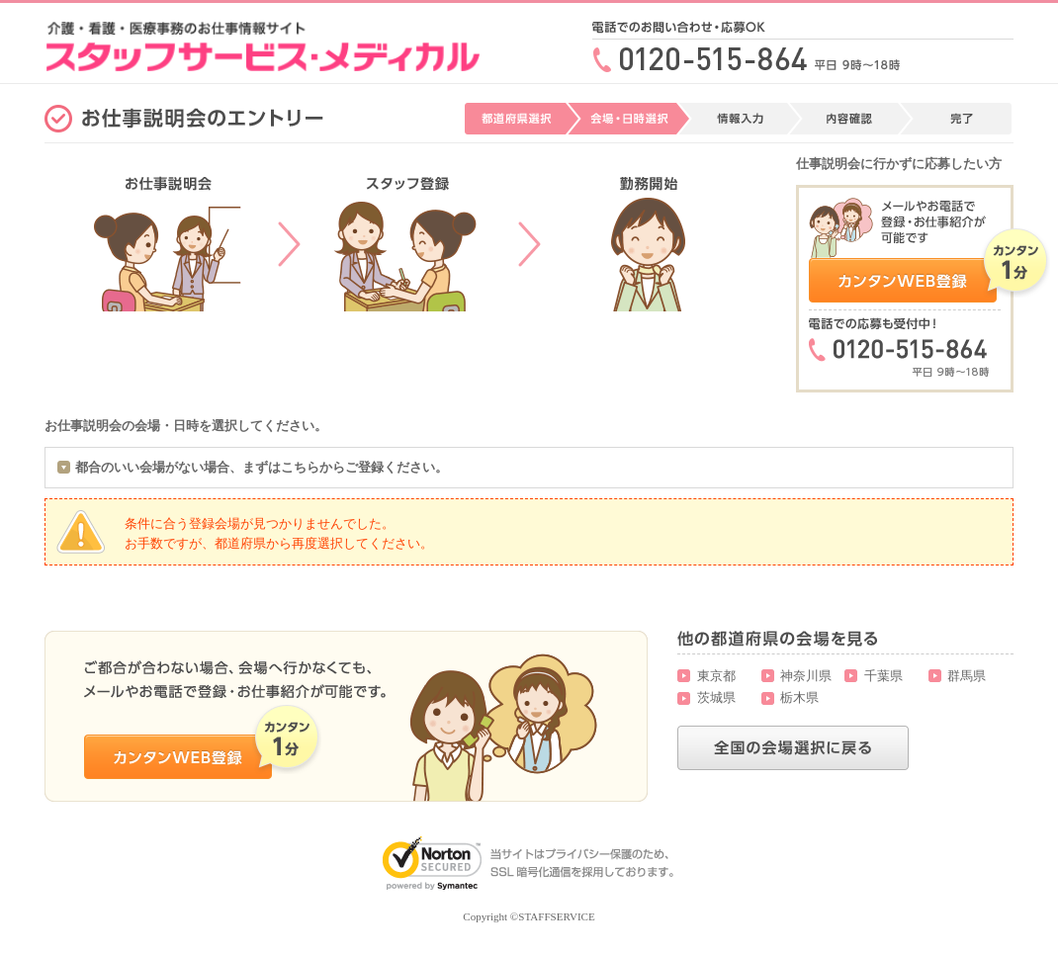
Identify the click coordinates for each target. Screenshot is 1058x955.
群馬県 (966, 675)
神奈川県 (806, 675)
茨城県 (716, 697)
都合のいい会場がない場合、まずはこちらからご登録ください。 (261, 467)
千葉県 (883, 675)
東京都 (716, 675)
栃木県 (799, 697)
